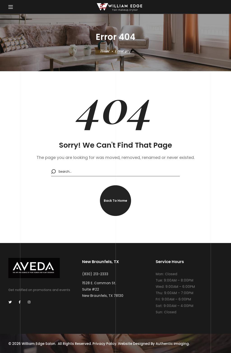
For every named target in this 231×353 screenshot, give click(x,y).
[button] (115, 200)
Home (105, 50)
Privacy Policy (104, 343)
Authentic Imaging (172, 343)
